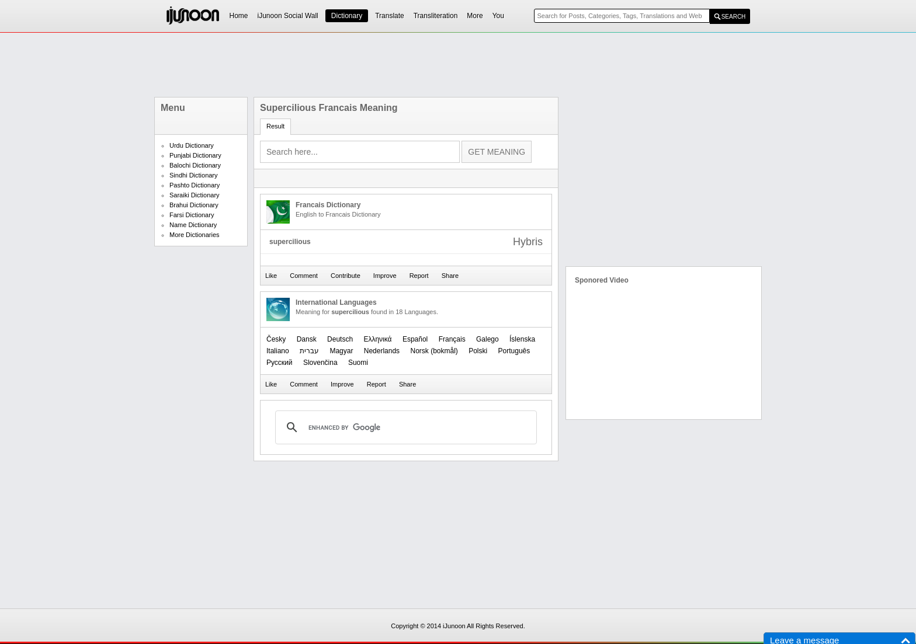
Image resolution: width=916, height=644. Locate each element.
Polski (478, 351)
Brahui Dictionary (193, 204)
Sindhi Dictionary (193, 175)
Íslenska (522, 339)
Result (275, 126)
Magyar (341, 351)
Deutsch (340, 339)
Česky (276, 339)
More (475, 16)
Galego (487, 339)
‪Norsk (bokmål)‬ (433, 351)
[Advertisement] (458, 65)
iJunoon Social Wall (288, 16)
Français (452, 339)
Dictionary (346, 16)
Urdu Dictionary (191, 145)
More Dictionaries (194, 234)
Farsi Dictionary (191, 214)
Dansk (307, 339)
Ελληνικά (377, 339)
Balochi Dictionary (195, 165)
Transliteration (436, 16)
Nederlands (382, 351)
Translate (389, 16)
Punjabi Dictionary (195, 155)
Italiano (277, 351)
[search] (404, 427)
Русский (279, 362)
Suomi (358, 362)
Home (239, 16)
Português (514, 351)
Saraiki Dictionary (194, 195)
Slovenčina (320, 362)
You (498, 16)
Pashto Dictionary (194, 185)
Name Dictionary (193, 224)
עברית (309, 351)
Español (415, 339)
